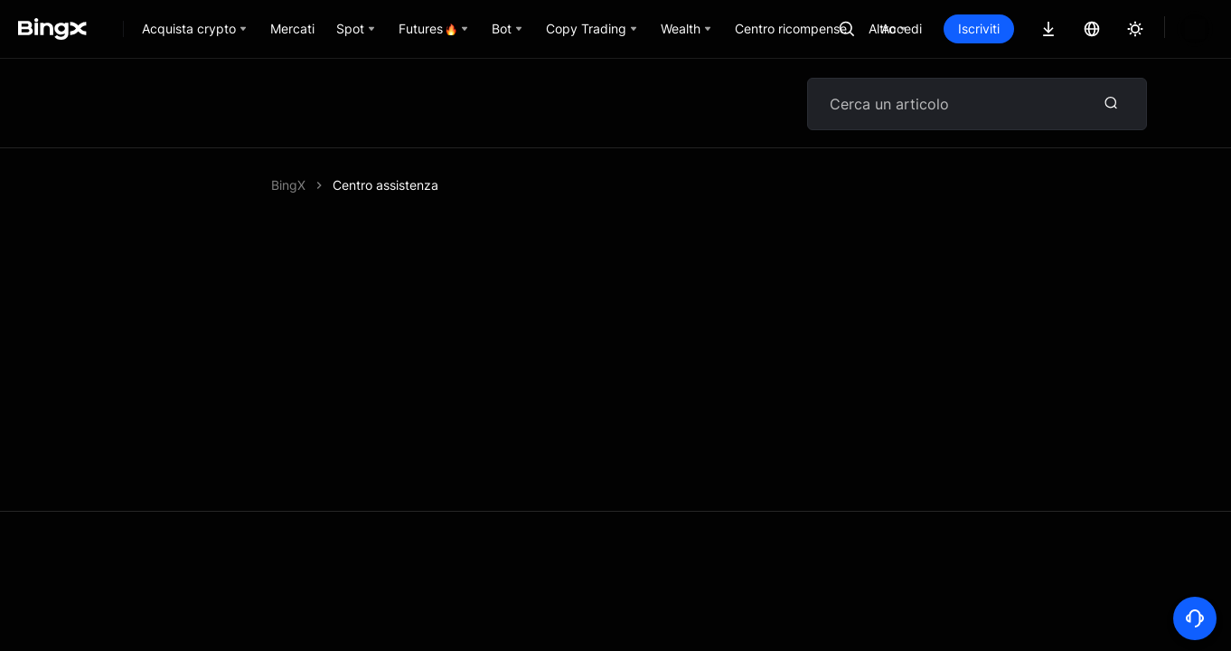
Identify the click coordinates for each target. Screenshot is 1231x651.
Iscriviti (1040, 28)
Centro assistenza (385, 185)
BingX (288, 185)
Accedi (963, 28)
